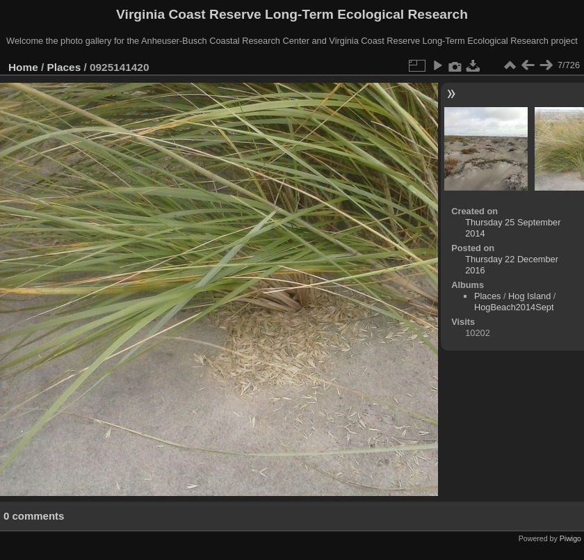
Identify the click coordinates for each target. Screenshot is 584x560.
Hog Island (529, 296)
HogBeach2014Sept (514, 307)
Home (23, 67)
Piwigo (570, 538)
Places (64, 67)
